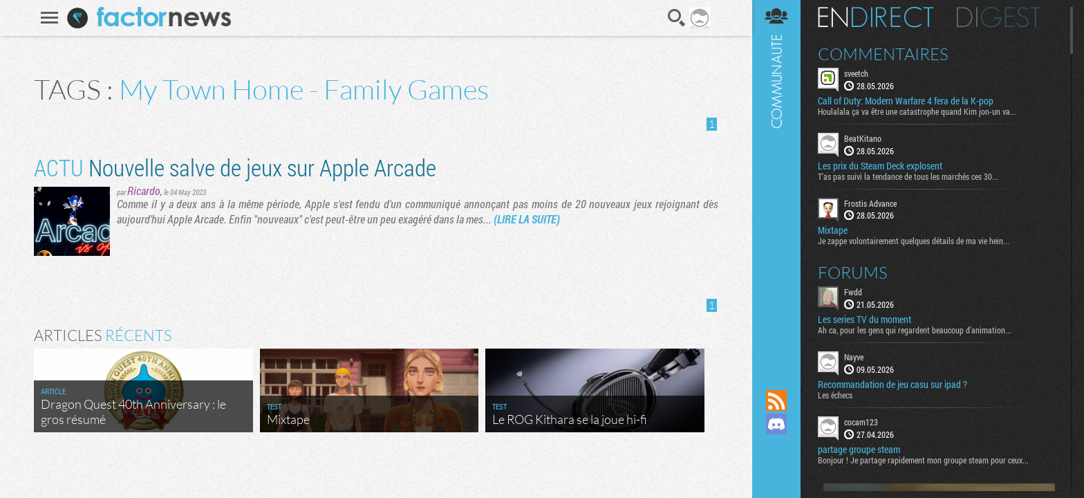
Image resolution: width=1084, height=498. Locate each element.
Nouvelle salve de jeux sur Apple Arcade (235, 167)
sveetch (856, 73)
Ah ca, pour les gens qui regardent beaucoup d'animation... (914, 329)
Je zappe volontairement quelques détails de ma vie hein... (913, 240)
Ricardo (143, 190)
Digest (998, 17)
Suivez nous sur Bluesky (776, 471)
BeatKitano (862, 138)
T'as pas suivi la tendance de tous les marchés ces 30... (908, 176)
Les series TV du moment (864, 319)
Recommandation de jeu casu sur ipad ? (892, 384)
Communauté (776, 181)
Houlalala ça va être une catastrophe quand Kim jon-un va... (917, 111)
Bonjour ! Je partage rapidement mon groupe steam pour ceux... (923, 459)
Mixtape (833, 230)
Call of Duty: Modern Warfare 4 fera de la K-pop (905, 101)
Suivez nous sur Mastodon (776, 447)
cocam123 (861, 421)
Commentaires (883, 54)
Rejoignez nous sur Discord (776, 424)
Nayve (853, 356)
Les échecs (835, 394)
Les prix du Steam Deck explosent (880, 166)
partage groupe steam (859, 449)
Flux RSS (776, 400)
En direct (875, 17)
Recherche (676, 18)
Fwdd (853, 291)
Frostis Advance (870, 203)
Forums (853, 272)
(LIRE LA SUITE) (527, 219)
